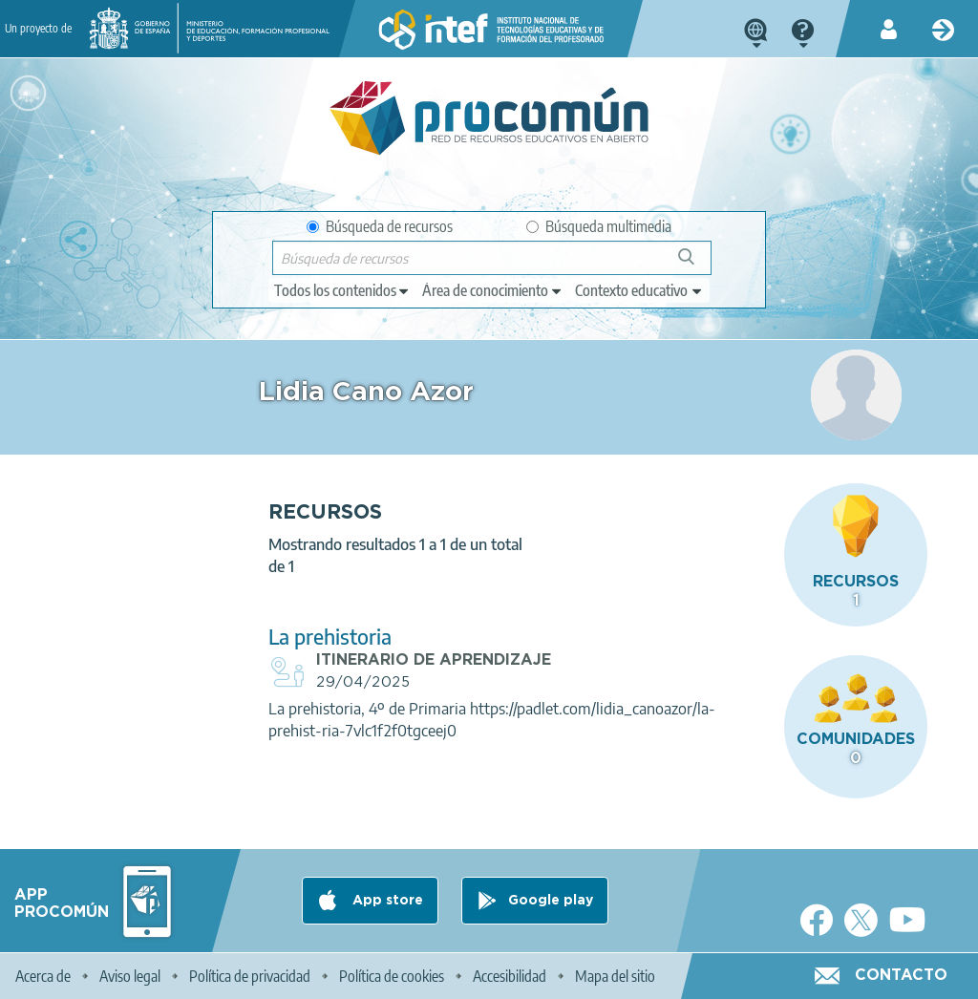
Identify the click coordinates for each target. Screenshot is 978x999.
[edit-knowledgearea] (492, 290)
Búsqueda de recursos (380, 226)
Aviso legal (129, 976)
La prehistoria (330, 636)
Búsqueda (696, 264)
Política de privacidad (249, 976)
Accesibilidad (509, 976)
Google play (550, 900)
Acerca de (43, 976)
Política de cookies (391, 976)
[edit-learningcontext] (639, 290)
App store (386, 900)
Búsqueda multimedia (598, 226)
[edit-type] (342, 290)
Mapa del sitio (615, 976)
